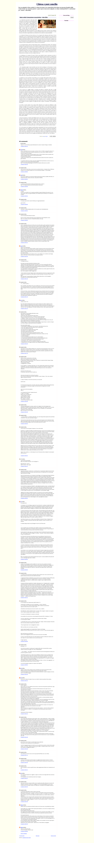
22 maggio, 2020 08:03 (24, 831)
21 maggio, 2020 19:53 (24, 786)
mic (21, 300)
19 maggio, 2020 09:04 (24, 186)
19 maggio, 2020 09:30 (24, 204)
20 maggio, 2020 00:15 (24, 498)
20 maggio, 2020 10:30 (24, 674)
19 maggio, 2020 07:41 (24, 146)
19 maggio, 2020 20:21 (24, 455)
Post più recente (21, 835)
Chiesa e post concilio (47, 4)
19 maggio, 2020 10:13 (24, 242)
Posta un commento (24, 833)
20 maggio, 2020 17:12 (24, 755)
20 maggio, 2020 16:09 (24, 737)
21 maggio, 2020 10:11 (24, 769)
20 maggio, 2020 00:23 (24, 559)
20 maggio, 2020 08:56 (24, 641)
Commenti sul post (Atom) (26, 837)
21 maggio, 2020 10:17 (24, 778)
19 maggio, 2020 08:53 (24, 171)
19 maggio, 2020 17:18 (24, 353)
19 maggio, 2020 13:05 (24, 343)
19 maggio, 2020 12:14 (24, 308)
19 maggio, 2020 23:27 (24, 466)
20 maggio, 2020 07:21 (24, 597)
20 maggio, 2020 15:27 (24, 680)
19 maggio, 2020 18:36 (24, 401)
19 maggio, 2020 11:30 (24, 296)
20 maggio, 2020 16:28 (24, 748)
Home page (37, 835)
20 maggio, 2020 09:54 (24, 664)
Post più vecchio (53, 835)
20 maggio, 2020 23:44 (24, 762)
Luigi (21, 149)
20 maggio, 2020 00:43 (24, 569)
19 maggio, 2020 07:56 (24, 164)
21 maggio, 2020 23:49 (24, 801)
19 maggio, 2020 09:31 (24, 210)
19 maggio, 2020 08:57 (24, 179)
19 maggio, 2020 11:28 (24, 278)
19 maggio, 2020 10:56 (24, 256)
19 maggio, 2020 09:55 (24, 220)
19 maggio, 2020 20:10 (24, 423)
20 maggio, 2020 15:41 (24, 713)
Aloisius (21, 189)
